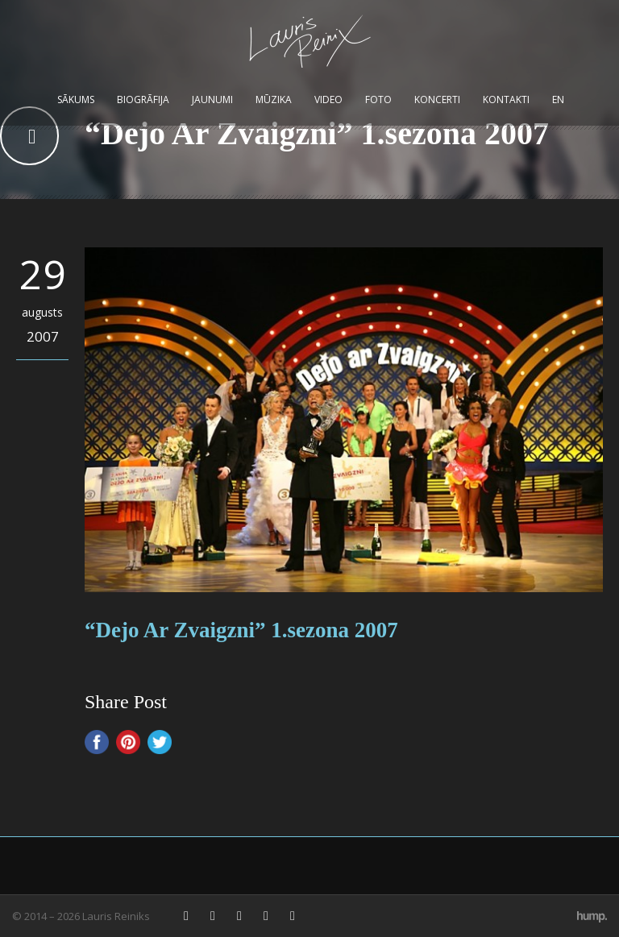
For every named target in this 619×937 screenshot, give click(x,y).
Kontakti (506, 99)
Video (328, 99)
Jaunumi (212, 99)
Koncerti (437, 99)
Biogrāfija (143, 99)
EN (558, 99)
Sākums (75, 99)
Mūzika (273, 99)
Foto (378, 99)
